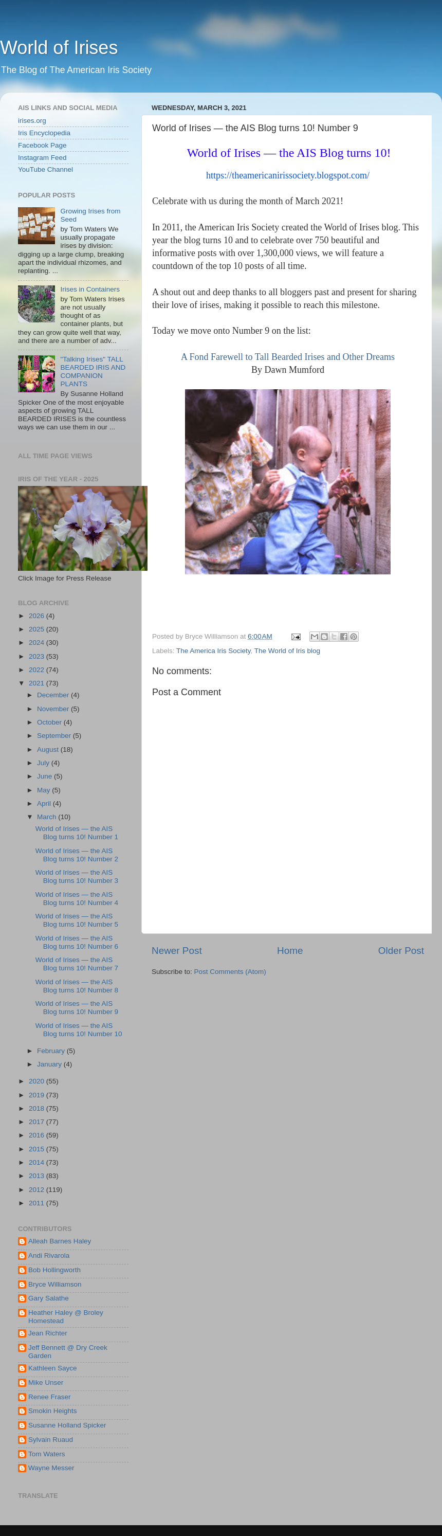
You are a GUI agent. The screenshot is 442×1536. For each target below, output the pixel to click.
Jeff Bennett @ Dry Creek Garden (67, 1352)
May (44, 790)
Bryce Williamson (55, 1284)
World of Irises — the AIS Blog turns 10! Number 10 (78, 1030)
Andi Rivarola (48, 1255)
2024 (37, 642)
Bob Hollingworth (54, 1270)
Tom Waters (46, 1454)
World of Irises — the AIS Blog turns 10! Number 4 (76, 899)
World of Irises (59, 47)
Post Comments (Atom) (230, 971)
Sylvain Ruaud (50, 1439)
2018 (37, 1108)
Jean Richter (47, 1333)
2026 (37, 616)
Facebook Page (42, 145)
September (55, 735)
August (49, 749)
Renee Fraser (49, 1397)
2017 (37, 1122)
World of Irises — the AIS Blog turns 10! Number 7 (76, 964)
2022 (37, 670)
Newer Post (177, 950)
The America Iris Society (213, 651)
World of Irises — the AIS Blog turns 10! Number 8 (76, 986)
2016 (37, 1135)
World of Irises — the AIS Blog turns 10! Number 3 (76, 876)
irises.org (32, 120)
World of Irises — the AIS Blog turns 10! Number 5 (76, 920)
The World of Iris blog (287, 651)
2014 (37, 1162)
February (52, 1051)
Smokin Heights (52, 1411)
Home (290, 950)
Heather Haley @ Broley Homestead (65, 1317)
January (50, 1064)
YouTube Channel (45, 169)
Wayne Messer (51, 1468)
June (45, 776)
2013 (37, 1176)
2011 (37, 1203)
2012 (37, 1190)
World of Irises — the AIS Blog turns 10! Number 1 (76, 833)
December (54, 695)
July (44, 763)
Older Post (401, 950)
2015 (37, 1149)
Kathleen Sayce (52, 1368)
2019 (37, 1095)
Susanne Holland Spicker (67, 1425)
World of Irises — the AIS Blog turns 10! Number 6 (76, 942)
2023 (37, 656)
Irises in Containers (90, 289)
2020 (37, 1081)
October (50, 722)
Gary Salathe (48, 1298)
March (47, 817)
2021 (37, 683)
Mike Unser (45, 1382)
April (45, 803)
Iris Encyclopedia (44, 133)
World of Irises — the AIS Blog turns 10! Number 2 (76, 855)
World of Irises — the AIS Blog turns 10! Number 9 (76, 1008)
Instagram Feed (42, 157)
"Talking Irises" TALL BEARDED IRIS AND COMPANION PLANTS (92, 371)
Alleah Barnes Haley (59, 1241)
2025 (37, 629)
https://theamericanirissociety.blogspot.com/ (288, 175)
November (54, 709)
